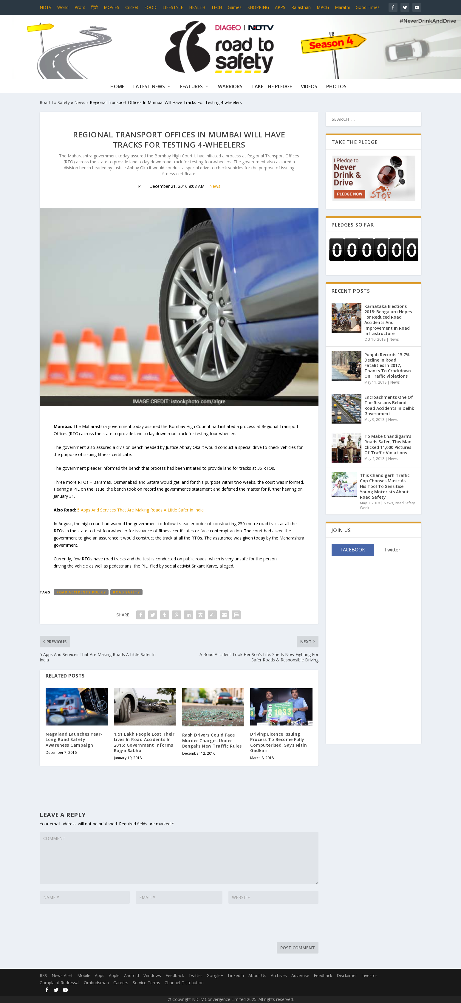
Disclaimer (347, 975)
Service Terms (146, 982)
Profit (80, 7)
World (63, 7)
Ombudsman (96, 982)
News (79, 102)
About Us (257, 975)
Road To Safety (55, 102)
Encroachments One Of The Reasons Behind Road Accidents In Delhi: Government (389, 405)
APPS (280, 7)
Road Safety (126, 592)
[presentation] (85, 924)
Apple (114, 975)
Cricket (131, 7)
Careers (120, 982)
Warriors (230, 87)
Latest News (149, 87)
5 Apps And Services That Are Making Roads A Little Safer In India (140, 510)
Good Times (368, 7)
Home (117, 87)
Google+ (215, 975)
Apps (99, 975)
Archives (279, 975)
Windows (152, 975)
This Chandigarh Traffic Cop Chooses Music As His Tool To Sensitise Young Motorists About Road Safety (384, 486)
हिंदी (94, 7)
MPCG (323, 7)
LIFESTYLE (173, 7)
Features (191, 87)
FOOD (150, 7)
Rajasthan (301, 7)
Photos (336, 87)
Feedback (174, 975)
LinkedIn (236, 975)
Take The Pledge (271, 87)
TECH (216, 7)
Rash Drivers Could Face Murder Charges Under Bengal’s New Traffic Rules (212, 740)
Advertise (300, 975)
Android (131, 975)
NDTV (45, 7)
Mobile (83, 975)
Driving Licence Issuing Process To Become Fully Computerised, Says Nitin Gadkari (278, 742)
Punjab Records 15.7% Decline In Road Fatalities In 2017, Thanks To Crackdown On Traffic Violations (387, 365)
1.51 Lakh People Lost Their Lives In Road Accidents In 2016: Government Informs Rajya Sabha (144, 742)
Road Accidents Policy (81, 592)
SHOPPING (258, 7)
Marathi (342, 7)
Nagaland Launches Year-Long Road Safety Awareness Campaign (74, 739)
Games (235, 7)
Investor (369, 975)
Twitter (195, 975)
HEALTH (197, 7)
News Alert (62, 975)
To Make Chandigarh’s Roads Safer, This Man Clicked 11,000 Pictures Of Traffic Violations (388, 444)
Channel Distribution (184, 982)
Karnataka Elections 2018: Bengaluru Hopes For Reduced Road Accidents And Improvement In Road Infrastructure (388, 319)
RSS (43, 975)
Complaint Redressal (59, 982)
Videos (309, 87)
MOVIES (111, 7)
